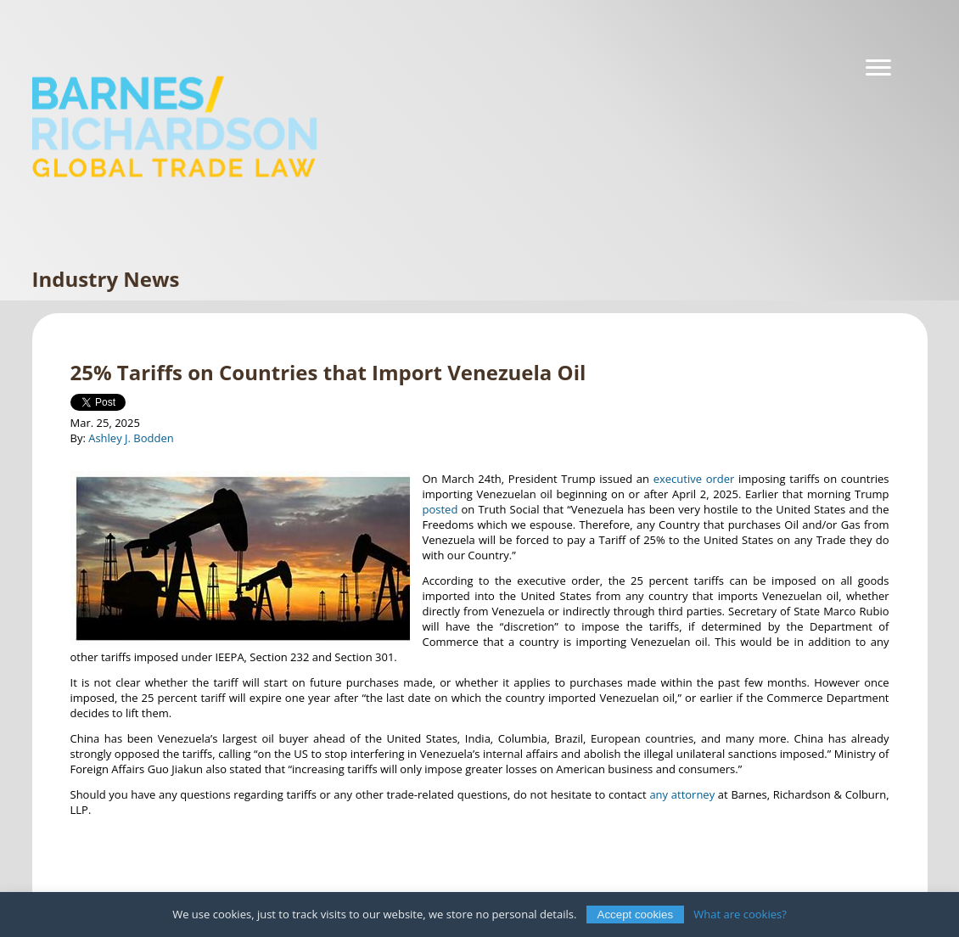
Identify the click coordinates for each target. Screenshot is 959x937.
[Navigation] (878, 68)
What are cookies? (740, 914)
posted (440, 509)
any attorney (682, 794)
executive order (694, 478)
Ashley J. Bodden (131, 438)
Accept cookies (635, 914)
